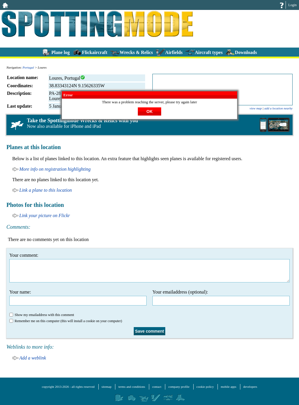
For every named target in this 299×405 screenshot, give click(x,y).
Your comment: (149, 267)
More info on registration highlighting (55, 169)
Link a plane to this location (45, 190)
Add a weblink (32, 357)
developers (250, 386)
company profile (178, 386)
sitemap (107, 386)
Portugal (28, 67)
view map (256, 108)
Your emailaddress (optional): (221, 297)
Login (292, 5)
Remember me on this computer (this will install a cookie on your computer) (65, 321)
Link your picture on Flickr (44, 215)
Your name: (78, 297)
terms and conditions (131, 386)
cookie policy (205, 386)
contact (156, 386)
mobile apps (228, 386)
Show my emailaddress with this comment (41, 315)
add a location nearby (278, 108)
